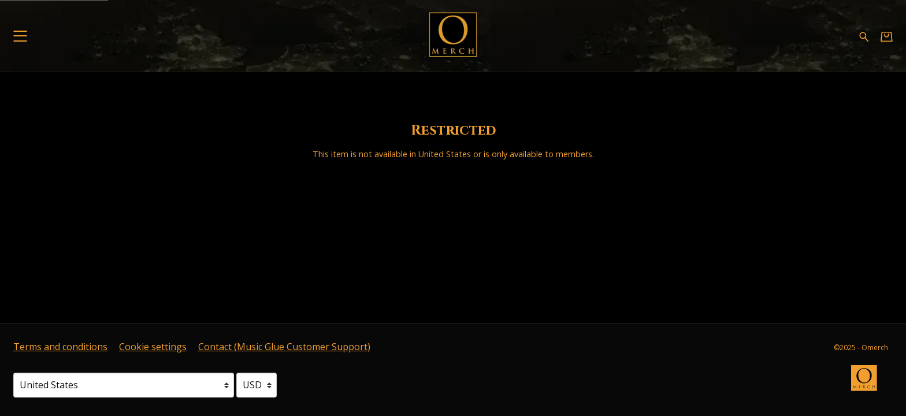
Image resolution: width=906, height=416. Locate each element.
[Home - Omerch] (452, 36)
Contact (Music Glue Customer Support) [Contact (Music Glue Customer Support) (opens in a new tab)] (284, 346)
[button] (20, 36)
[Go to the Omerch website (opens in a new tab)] (869, 383)
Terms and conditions (60, 346)
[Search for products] (864, 35)
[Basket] (887, 36)
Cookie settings (153, 346)
